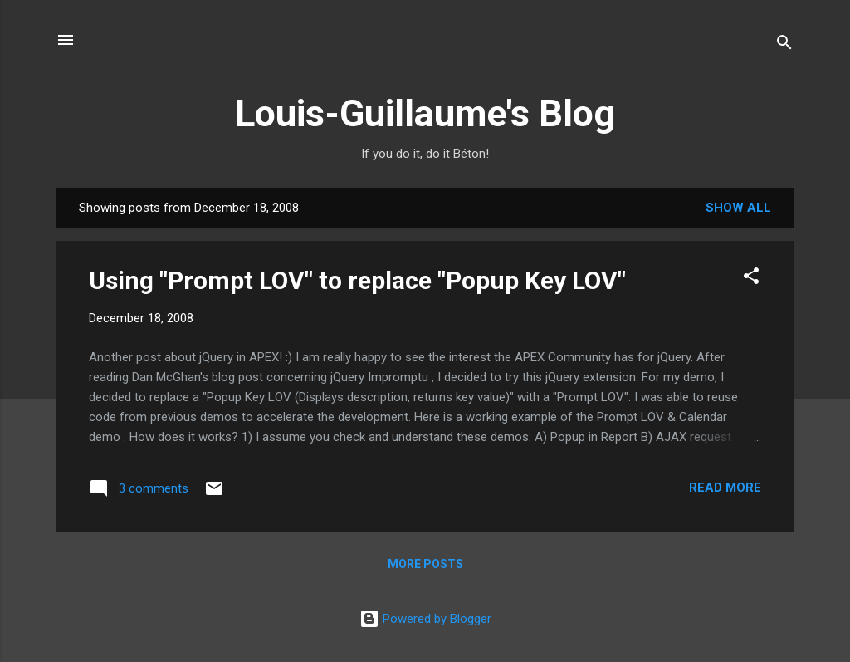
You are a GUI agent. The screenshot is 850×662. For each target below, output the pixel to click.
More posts (425, 564)
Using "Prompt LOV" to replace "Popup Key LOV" (357, 280)
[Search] (784, 45)
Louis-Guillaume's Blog (425, 113)
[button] (751, 279)
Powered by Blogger (425, 618)
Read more (725, 487)
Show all (738, 207)
